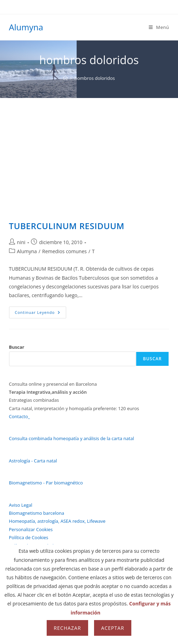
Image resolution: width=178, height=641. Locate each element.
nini (21, 242)
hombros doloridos (95, 78)
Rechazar (67, 628)
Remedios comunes (64, 251)
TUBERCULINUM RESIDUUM (67, 226)
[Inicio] (65, 78)
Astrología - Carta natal (33, 461)
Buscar (16, 347)
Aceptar (112, 628)
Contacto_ (19, 416)
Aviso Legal (20, 505)
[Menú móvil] (159, 27)
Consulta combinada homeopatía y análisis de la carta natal (71, 438)
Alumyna (26, 27)
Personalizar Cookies (31, 529)
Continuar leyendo (41, 313)
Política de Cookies (28, 537)
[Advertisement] (89, 150)
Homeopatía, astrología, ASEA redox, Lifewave (57, 521)
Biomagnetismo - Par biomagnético (46, 483)
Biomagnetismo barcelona (36, 513)
